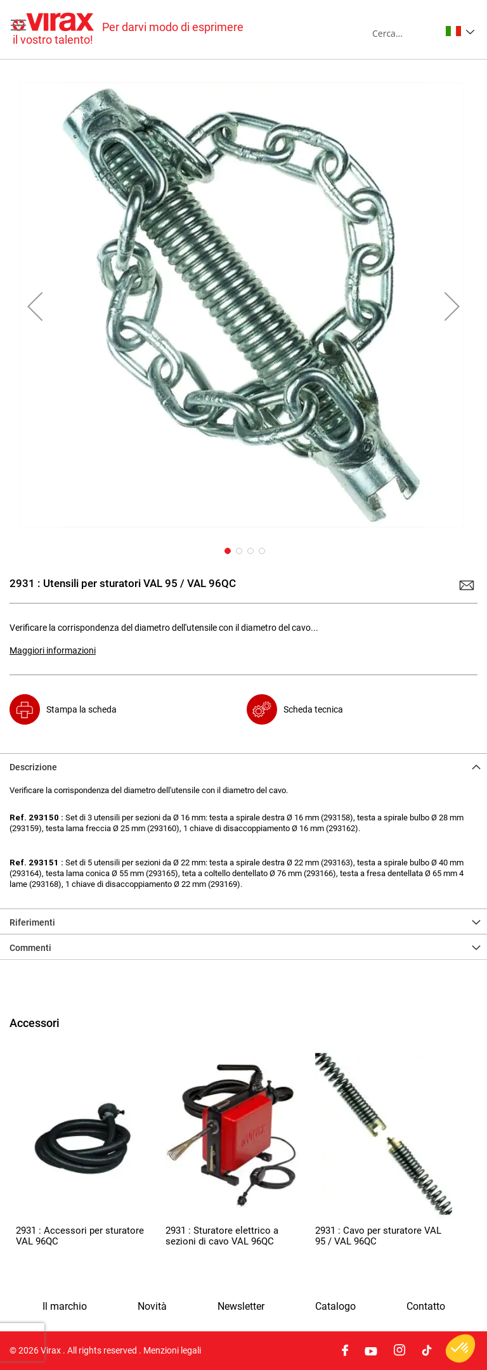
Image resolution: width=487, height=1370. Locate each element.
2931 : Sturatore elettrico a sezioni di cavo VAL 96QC (222, 1236)
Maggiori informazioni (53, 650)
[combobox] (406, 33)
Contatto (425, 1306)
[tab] (243, 766)
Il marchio (64, 1306)
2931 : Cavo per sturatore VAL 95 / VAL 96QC (378, 1236)
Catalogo (335, 1306)
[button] (460, 31)
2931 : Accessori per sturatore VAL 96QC (80, 1236)
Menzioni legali (172, 1350)
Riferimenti (32, 922)
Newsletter (241, 1306)
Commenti (30, 948)
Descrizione (33, 767)
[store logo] (128, 29)
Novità (152, 1306)
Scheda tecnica (313, 709)
